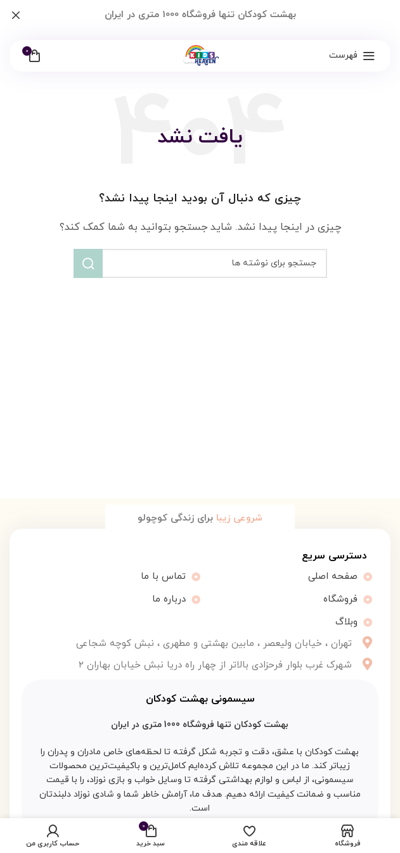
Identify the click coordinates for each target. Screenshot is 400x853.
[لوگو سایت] (200, 54)
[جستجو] (200, 263)
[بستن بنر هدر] (16, 15)
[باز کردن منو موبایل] (352, 55)
